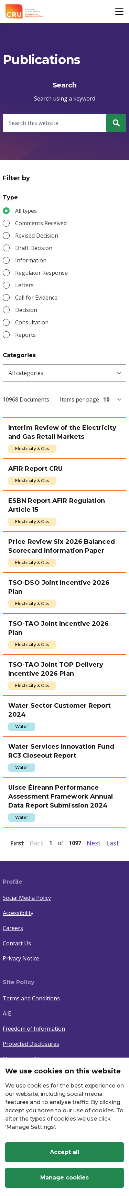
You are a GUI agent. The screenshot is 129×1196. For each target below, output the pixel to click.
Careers (13, 928)
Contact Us (17, 943)
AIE (7, 1013)
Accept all (64, 1152)
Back (37, 843)
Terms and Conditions (31, 998)
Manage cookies (64, 1177)
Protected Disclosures (31, 1043)
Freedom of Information (34, 1028)
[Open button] (119, 11)
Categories (19, 355)
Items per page (79, 399)
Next (94, 843)
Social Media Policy (27, 897)
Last (112, 843)
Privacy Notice (21, 958)
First (17, 843)
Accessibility (18, 912)
